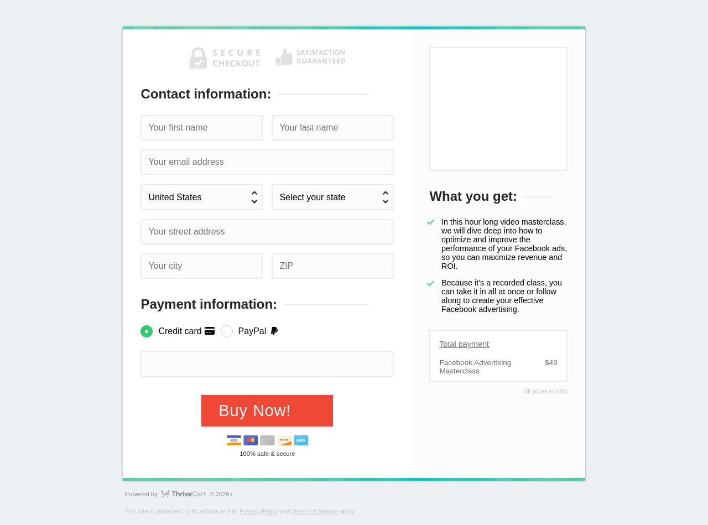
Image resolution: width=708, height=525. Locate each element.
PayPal (259, 331)
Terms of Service (315, 511)
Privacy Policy (259, 511)
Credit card (186, 331)
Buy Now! (257, 410)
